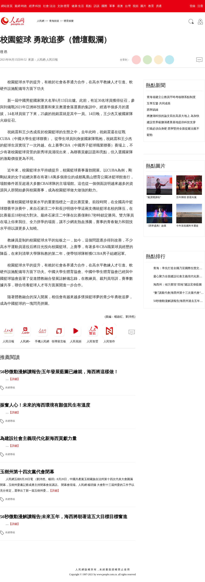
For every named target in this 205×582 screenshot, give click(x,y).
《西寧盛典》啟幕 (156, 225)
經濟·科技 (35, 6)
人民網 (40, 20)
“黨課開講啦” (154, 197)
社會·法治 (49, 6)
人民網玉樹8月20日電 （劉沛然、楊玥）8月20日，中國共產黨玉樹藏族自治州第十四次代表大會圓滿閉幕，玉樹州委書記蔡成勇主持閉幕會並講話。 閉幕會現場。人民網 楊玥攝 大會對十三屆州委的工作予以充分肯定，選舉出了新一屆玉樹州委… (67, 485)
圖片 (143, 6)
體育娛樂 (69, 20)
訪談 (96, 6)
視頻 (135, 6)
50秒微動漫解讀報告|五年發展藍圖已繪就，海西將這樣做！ (59, 371)
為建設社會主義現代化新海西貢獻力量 (38, 438)
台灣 (128, 6)
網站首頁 (7, 6)
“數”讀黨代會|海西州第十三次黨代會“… (178, 292)
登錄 (192, 6)
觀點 (89, 6)
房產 (159, 6)
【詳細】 (14, 379)
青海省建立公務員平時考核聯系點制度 (171, 97)
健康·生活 (78, 6)
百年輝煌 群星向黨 (186, 197)
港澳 (120, 6)
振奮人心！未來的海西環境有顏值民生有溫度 (45, 405)
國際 (104, 6)
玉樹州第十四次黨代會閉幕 (27, 471)
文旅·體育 (63, 6)
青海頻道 (54, 20)
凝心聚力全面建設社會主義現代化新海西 (179, 276)
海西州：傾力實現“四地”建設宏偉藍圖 (177, 284)
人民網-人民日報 (47, 59)
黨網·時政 (21, 6)
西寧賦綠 (152, 109)
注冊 (200, 6)
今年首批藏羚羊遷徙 (187, 225)
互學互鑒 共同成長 (159, 103)
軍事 (112, 6)
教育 (151, 6)
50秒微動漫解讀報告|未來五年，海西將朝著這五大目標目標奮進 (63, 516)
